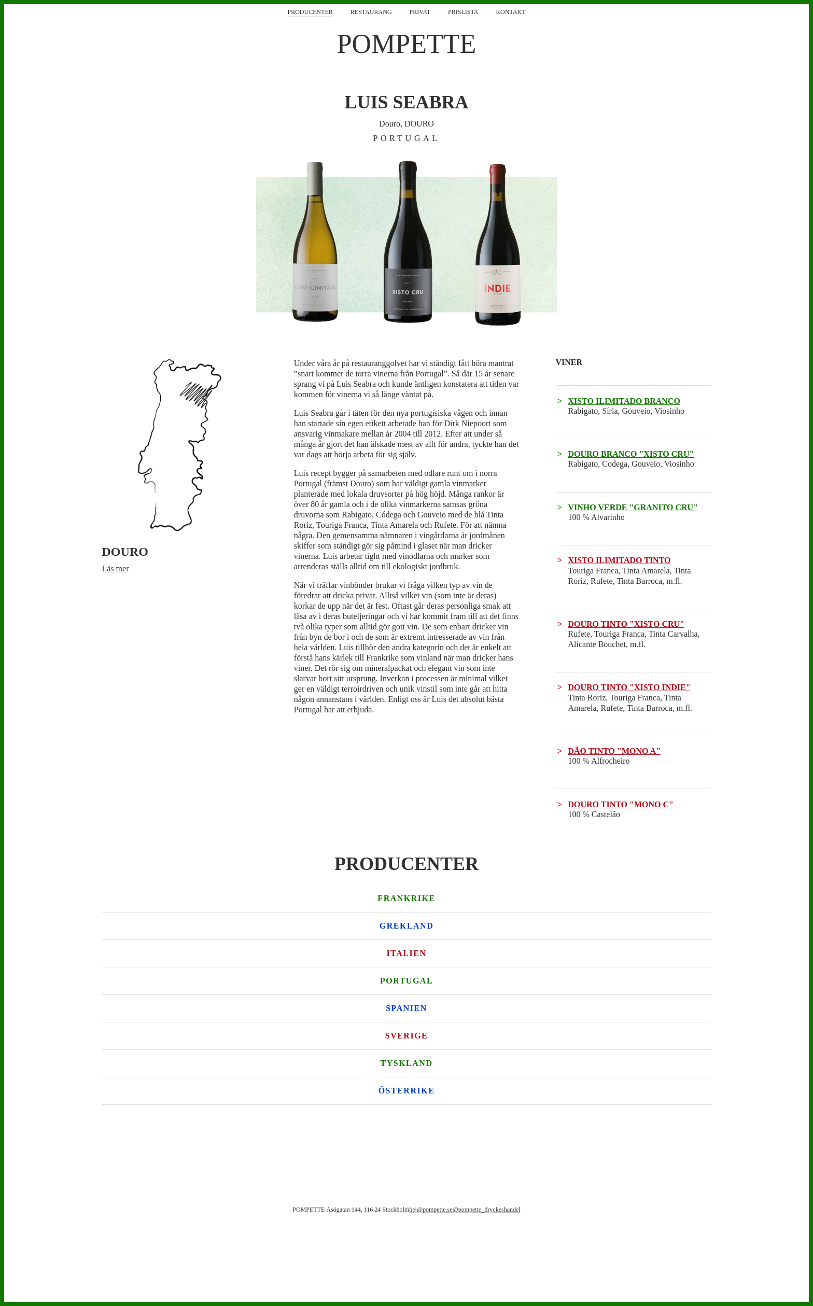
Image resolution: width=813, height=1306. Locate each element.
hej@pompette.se (430, 1209)
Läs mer (115, 568)
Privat (420, 12)
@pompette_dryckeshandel (487, 1209)
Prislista (463, 12)
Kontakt (510, 12)
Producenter (310, 12)
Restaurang (371, 12)
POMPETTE (406, 44)
